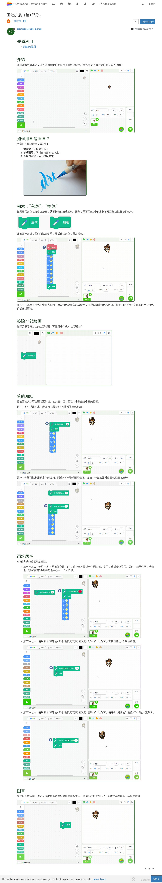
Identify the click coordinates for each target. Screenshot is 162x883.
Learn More (99, 879)
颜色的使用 (29, 46)
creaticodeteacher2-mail (29, 29)
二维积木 (16, 21)
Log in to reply (148, 22)
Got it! (156, 878)
